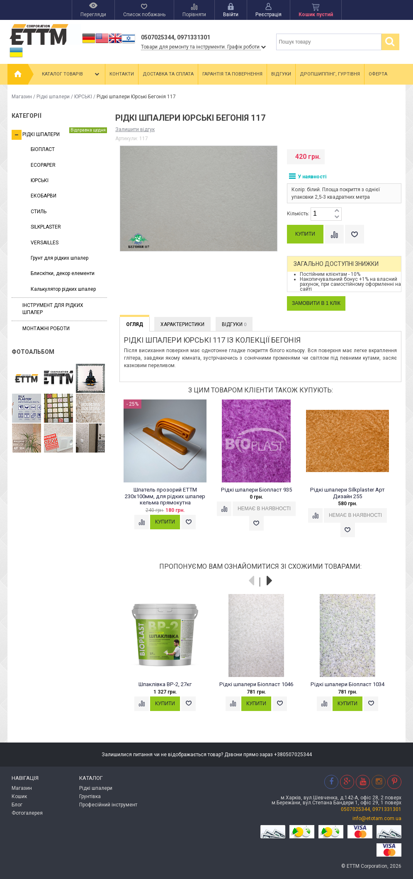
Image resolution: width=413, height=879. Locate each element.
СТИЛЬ (38, 211)
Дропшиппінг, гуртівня (330, 74)
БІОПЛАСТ (43, 149)
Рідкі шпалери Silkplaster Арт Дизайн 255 (347, 493)
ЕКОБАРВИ (43, 196)
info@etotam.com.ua (376, 818)
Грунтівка (90, 796)
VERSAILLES (44, 243)
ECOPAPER (43, 165)
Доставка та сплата (168, 74)
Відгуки (281, 74)
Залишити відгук (135, 129)
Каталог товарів (71, 74)
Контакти (121, 74)
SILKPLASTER (46, 227)
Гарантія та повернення (232, 74)
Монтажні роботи (46, 328)
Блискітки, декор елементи (63, 273)
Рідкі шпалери (53, 97)
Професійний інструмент (108, 805)
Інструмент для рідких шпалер (52, 308)
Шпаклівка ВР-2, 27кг (165, 684)
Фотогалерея (27, 813)
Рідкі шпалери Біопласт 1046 (256, 684)
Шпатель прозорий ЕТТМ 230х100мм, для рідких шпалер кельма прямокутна (165, 496)
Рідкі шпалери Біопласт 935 (256, 490)
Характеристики (182, 324)
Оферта (378, 74)
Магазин (22, 97)
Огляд (134, 324)
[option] (169, 472)
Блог (17, 805)
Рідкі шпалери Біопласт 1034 (347, 684)
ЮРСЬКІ (83, 97)
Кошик (19, 796)
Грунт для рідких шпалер (59, 258)
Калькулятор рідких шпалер (63, 289)
